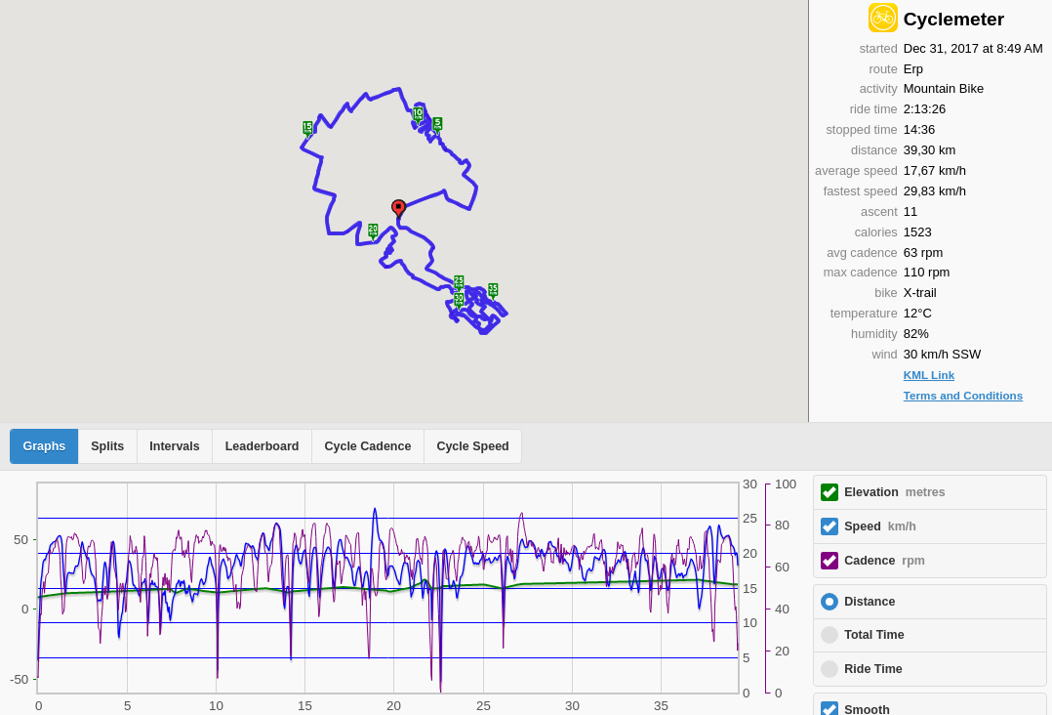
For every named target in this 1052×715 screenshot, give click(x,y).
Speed (880, 526)
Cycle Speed (472, 446)
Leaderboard (262, 446)
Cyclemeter (954, 19)
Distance (869, 602)
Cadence (884, 561)
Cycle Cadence (367, 446)
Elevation (895, 492)
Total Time (874, 635)
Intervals (174, 446)
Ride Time (873, 669)
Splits (107, 446)
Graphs (44, 446)
